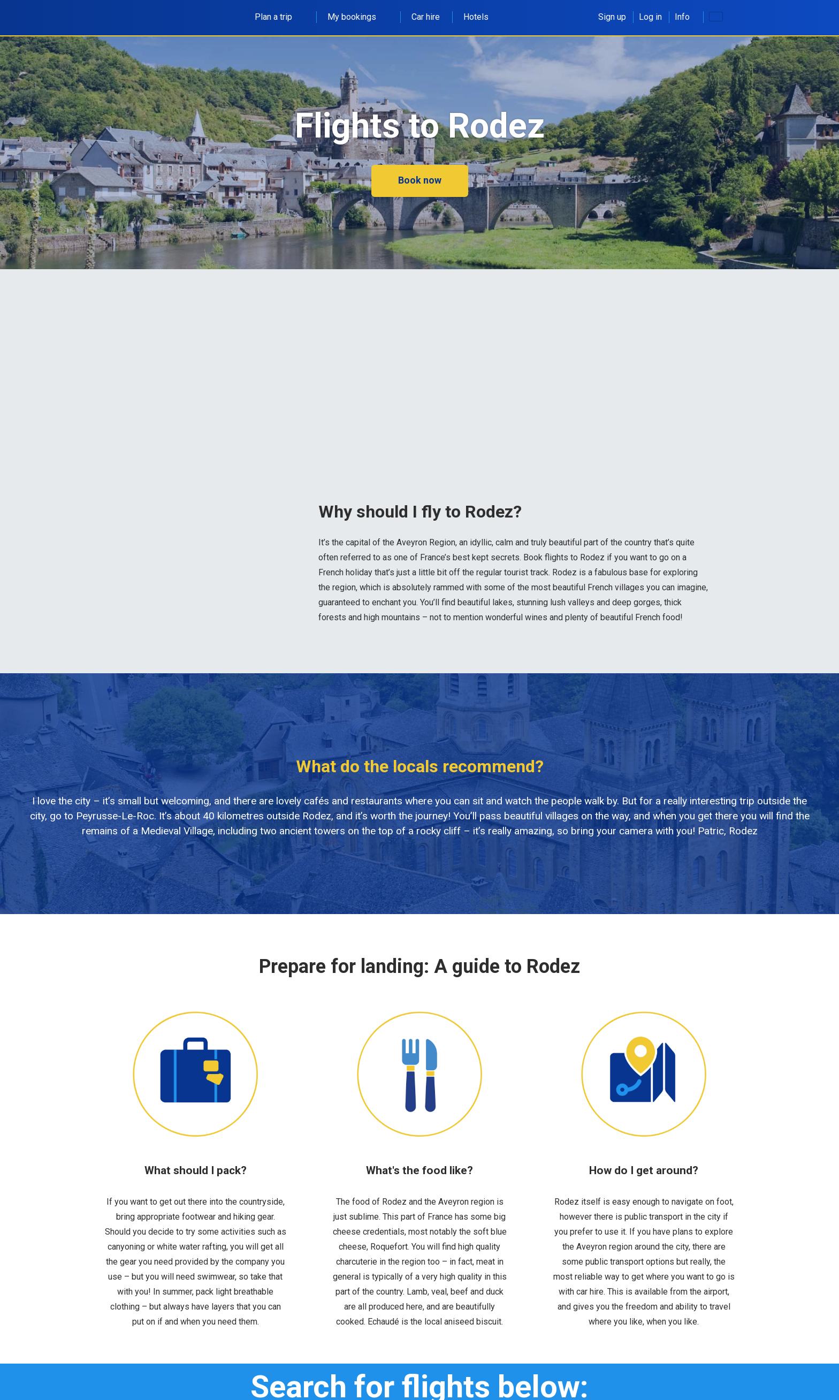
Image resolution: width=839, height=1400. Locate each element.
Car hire (425, 17)
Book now (419, 180)
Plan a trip (279, 17)
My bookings (357, 17)
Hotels (476, 17)
